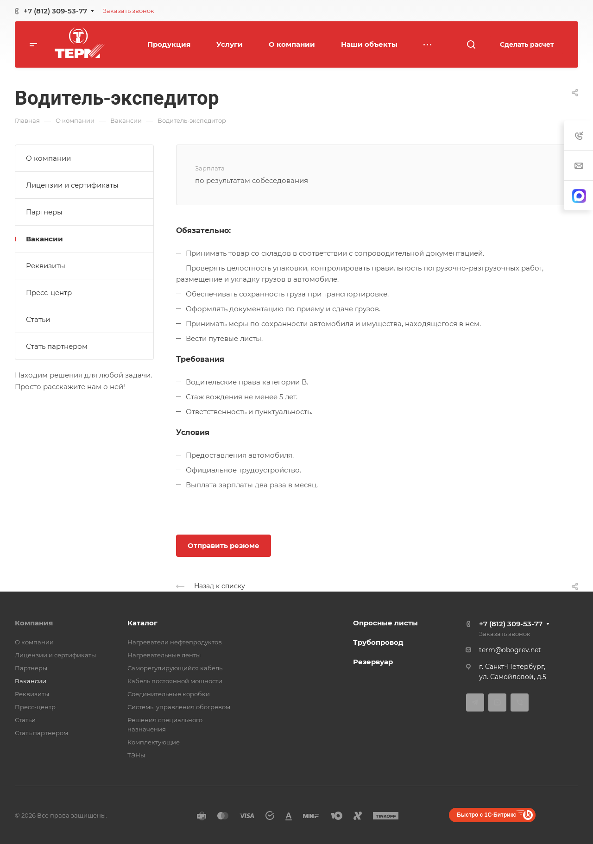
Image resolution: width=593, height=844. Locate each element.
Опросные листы (385, 622)
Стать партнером (57, 346)
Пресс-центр (49, 292)
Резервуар (373, 661)
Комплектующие (153, 742)
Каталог (142, 622)
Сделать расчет (527, 44)
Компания (34, 622)
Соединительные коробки (168, 694)
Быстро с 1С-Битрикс (486, 815)
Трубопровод (378, 642)
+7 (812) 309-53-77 (55, 10)
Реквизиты (45, 265)
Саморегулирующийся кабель (174, 668)
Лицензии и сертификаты (72, 185)
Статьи (38, 319)
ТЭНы (136, 755)
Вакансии (44, 238)
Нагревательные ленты (164, 655)
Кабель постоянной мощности (174, 681)
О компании (48, 158)
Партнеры (44, 212)
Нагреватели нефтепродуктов (174, 642)
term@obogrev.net (510, 650)
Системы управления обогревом (178, 707)
